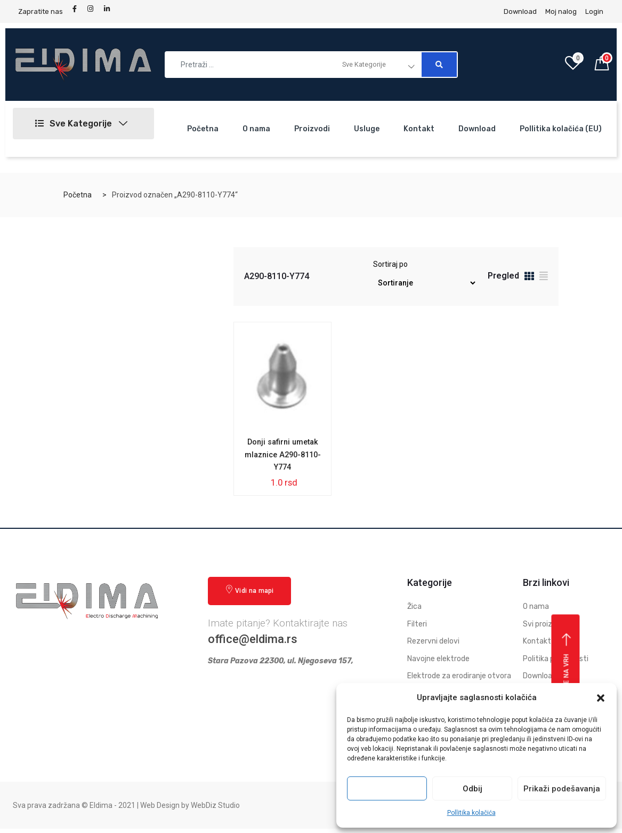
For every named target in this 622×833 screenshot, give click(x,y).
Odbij (472, 789)
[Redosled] (425, 283)
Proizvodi (312, 128)
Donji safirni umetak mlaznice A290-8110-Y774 (282, 456)
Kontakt (418, 128)
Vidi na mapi (249, 594)
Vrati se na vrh (566, 675)
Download (477, 128)
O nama (256, 128)
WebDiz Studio (215, 809)
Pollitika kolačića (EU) (561, 128)
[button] (600, 698)
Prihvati (387, 789)
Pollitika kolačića (471, 812)
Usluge (366, 128)
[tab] (529, 277)
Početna (203, 128)
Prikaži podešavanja (561, 789)
